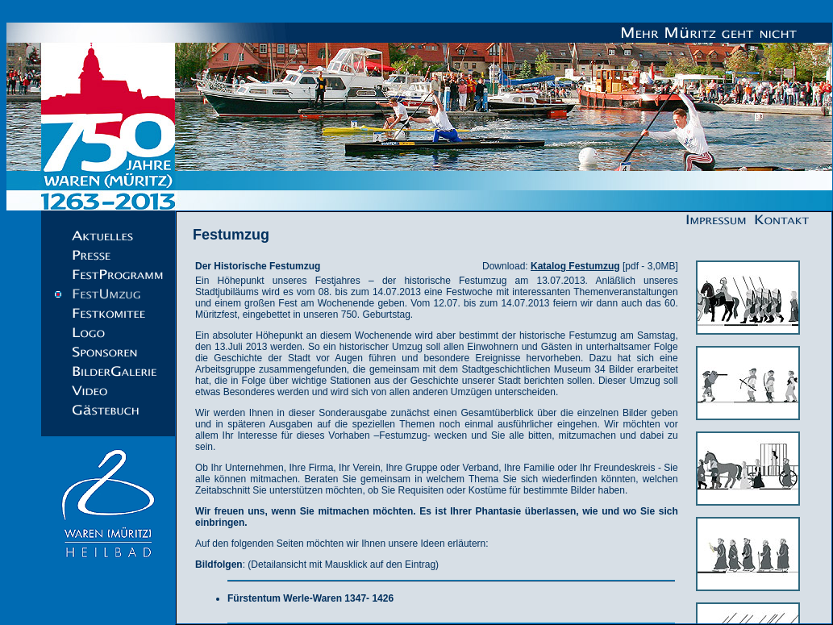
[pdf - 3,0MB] (604, 266)
